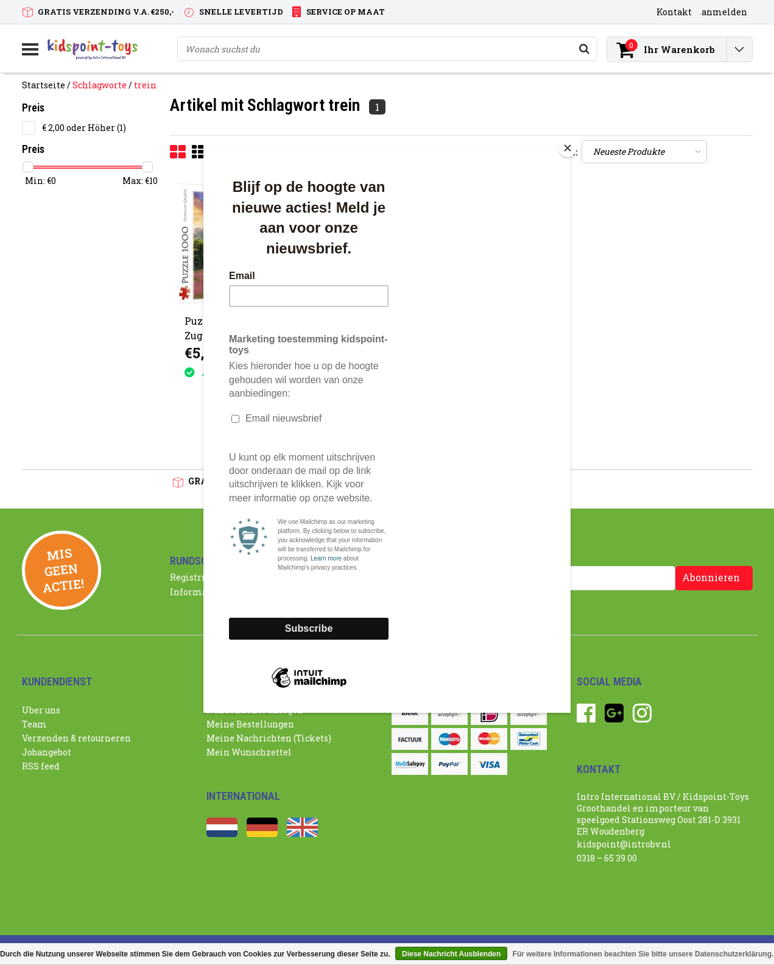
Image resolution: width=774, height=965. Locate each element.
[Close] (567, 148)
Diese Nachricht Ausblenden (451, 954)
